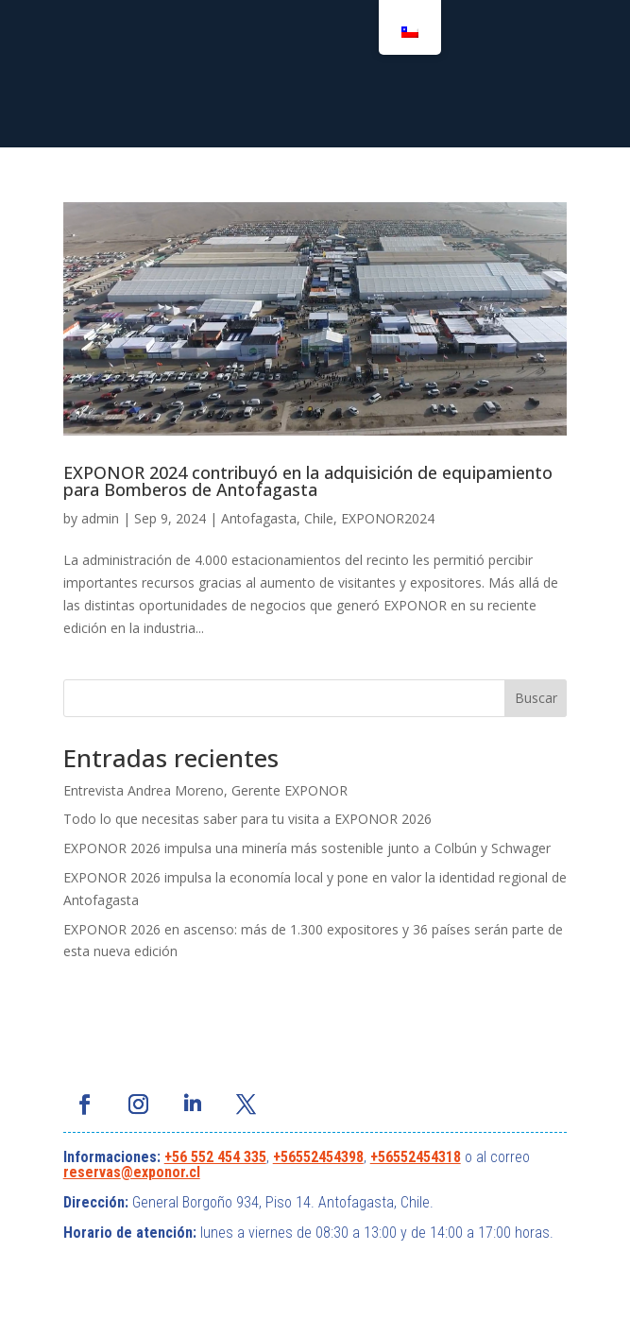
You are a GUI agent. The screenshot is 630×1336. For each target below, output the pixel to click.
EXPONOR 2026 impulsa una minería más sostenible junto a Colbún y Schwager (307, 848)
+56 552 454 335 (215, 1157)
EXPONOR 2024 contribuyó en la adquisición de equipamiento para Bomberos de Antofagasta (308, 481)
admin (100, 518)
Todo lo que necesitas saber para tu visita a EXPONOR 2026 (247, 819)
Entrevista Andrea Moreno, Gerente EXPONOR (205, 790)
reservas (92, 1172)
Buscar (536, 698)
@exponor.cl (160, 1172)
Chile (318, 518)
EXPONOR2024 (387, 518)
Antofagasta (259, 518)
